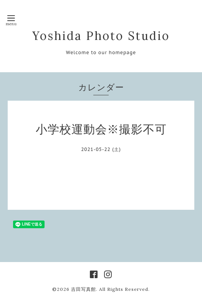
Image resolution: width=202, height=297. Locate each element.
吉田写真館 (83, 289)
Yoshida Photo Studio (101, 35)
